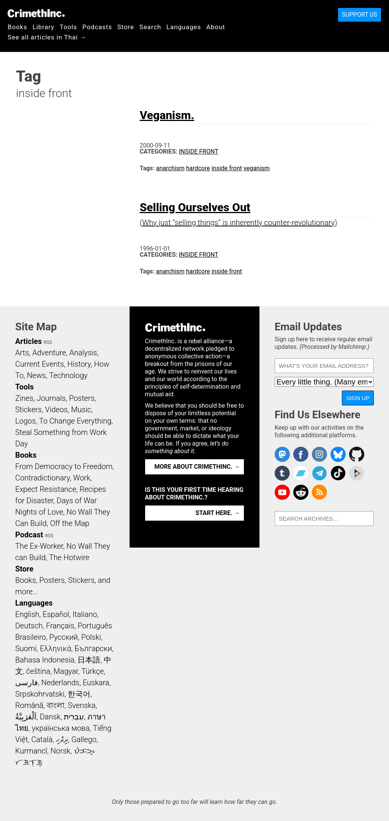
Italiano (85, 614)
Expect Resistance (45, 489)
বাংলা (56, 705)
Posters (82, 398)
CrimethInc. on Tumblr (282, 473)
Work (81, 477)
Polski (91, 637)
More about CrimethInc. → (197, 466)
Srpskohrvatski (40, 694)
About (215, 27)
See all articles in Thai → (47, 37)
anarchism (170, 168)
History (79, 364)
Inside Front (198, 151)
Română (29, 705)
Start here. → (218, 512)
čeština (38, 671)
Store (125, 27)
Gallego (83, 739)
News (36, 375)
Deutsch (29, 625)
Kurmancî (31, 750)
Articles (28, 341)
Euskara (96, 682)
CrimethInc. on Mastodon (282, 454)
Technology (68, 375)
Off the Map (69, 523)
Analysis (83, 352)
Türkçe (92, 671)
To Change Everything (75, 420)
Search (150, 27)
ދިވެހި (62, 739)
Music (81, 409)
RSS (48, 342)
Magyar (66, 671)
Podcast (29, 534)
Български (93, 648)
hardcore (198, 168)
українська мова (61, 728)
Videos (56, 409)
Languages (183, 27)
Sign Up (358, 398)
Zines (24, 398)
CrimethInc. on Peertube (356, 473)
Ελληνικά (55, 648)
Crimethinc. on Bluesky (338, 454)
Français (60, 625)
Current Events (39, 364)
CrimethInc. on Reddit (300, 492)
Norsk (60, 750)
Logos (25, 420)
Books (17, 27)
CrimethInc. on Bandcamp (300, 473)
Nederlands (60, 682)
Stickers (28, 409)
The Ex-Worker (39, 546)
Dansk (50, 716)
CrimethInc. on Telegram (319, 473)
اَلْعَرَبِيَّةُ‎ (25, 716)
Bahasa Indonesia (44, 659)
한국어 (79, 694)
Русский (63, 637)
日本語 (88, 659)
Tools (68, 27)
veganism (257, 168)
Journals (51, 398)
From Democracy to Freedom (63, 466)
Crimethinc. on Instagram (319, 454)
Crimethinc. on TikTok (338, 473)
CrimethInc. (36, 13)
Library (43, 27)
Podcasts (97, 27)
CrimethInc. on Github (356, 454)
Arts (22, 352)
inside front (227, 168)
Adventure (49, 352)
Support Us (359, 14)
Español (56, 614)
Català (41, 739)
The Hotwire (69, 557)
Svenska (82, 705)
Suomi (25, 648)
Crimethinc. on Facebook (300, 454)
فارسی (26, 682)
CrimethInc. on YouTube (282, 492)
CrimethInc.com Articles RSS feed (319, 492)
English (27, 614)
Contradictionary (42, 477)
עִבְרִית (74, 716)
